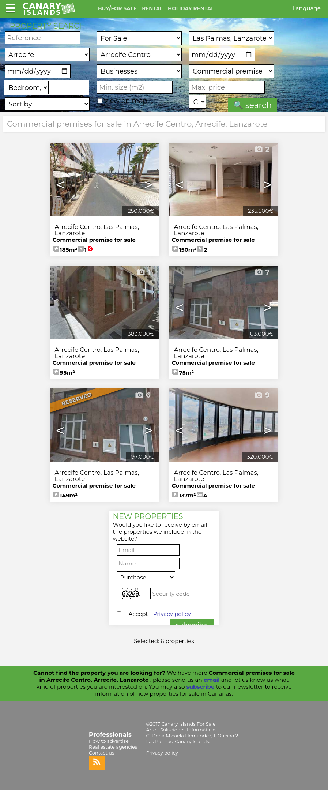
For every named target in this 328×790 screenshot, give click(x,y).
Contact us (101, 753)
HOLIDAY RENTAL (191, 8)
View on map (122, 101)
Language (307, 8)
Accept (160, 613)
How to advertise (109, 741)
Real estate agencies (113, 747)
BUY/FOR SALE (117, 8)
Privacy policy (172, 613)
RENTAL (152, 8)
